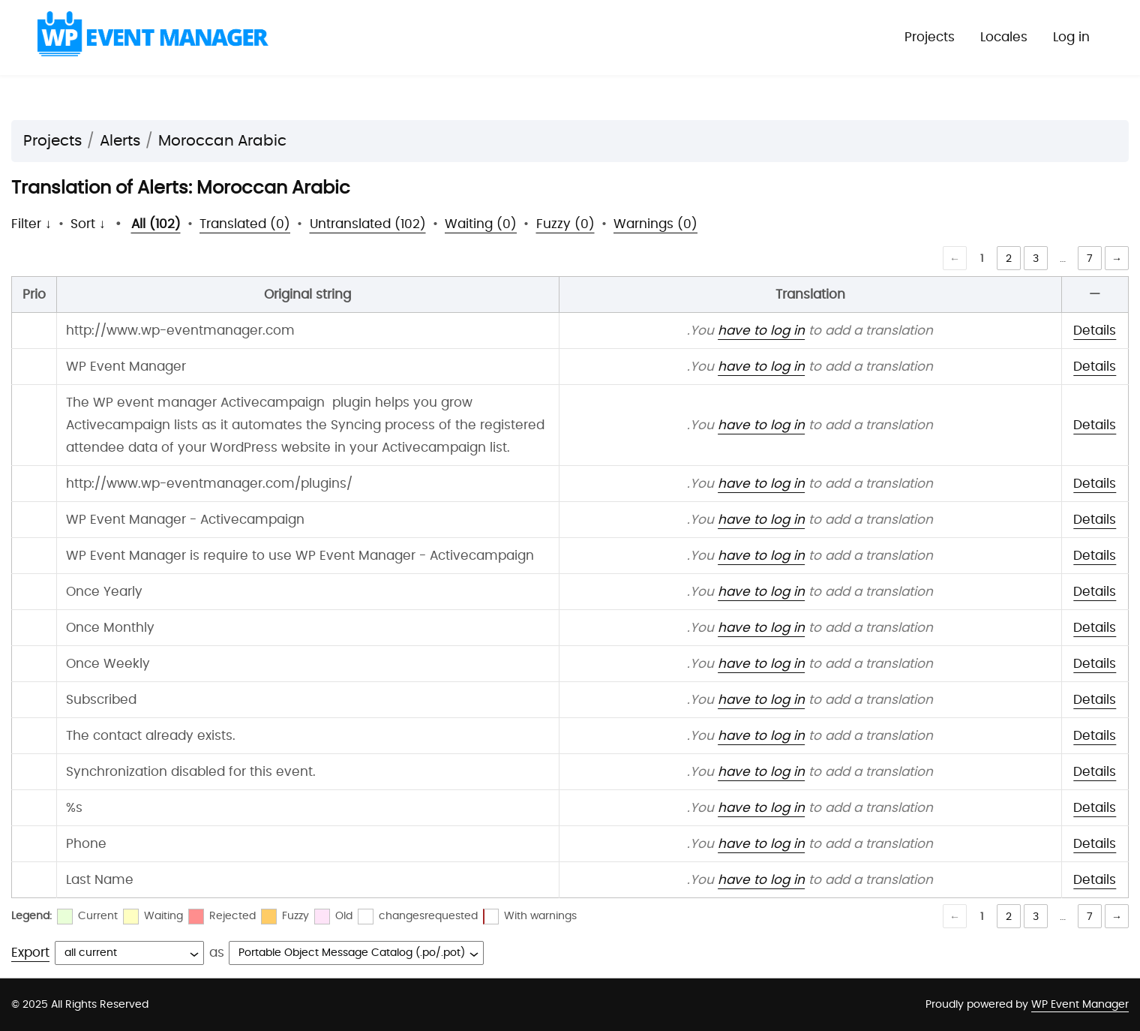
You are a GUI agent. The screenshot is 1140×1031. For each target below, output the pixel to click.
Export (30, 952)
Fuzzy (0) (565, 224)
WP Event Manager (1080, 1004)
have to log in (761, 330)
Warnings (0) (656, 224)
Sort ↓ (88, 224)
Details (1094, 330)
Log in (1071, 37)
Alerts (120, 141)
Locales (1004, 37)
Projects (929, 37)
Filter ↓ (31, 224)
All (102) (156, 224)
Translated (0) (245, 224)
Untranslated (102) (368, 224)
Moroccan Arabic (222, 141)
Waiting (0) (481, 224)
